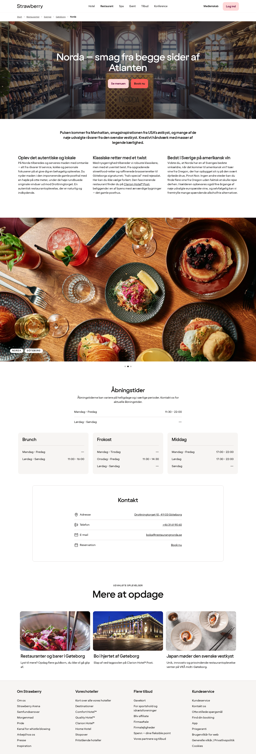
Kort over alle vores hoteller (93, 701)
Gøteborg (61, 17)
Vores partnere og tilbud (150, 739)
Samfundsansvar (28, 712)
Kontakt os (199, 706)
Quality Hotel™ (85, 718)
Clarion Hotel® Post (136, 184)
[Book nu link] (139, 83)
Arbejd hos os (26, 735)
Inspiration (24, 746)
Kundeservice (201, 701)
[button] (125, 366)
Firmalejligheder (144, 727)
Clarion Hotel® (84, 723)
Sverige (47, 17)
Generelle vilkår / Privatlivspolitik (213, 740)
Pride (20, 723)
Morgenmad (25, 718)
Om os (21, 701)
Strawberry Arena (28, 706)
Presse (21, 740)
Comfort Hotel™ (86, 712)
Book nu (176, 545)
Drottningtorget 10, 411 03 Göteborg (158, 515)
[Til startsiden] (30, 6)
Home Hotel (83, 729)
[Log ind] (231, 6)
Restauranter (32, 17)
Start (19, 17)
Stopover (81, 735)
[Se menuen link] (118, 83)
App (195, 723)
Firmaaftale (141, 722)
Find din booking (203, 718)
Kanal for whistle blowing (33, 729)
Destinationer (84, 706)
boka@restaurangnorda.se (164, 535)
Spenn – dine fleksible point (152, 733)
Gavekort (140, 701)
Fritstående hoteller (88, 740)
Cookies (197, 746)
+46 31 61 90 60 (172, 525)
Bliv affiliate (141, 716)
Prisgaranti (199, 729)
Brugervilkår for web (205, 735)
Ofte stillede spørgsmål (207, 712)
